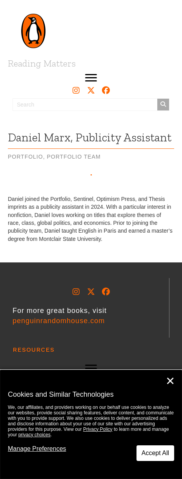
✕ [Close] (170, 381)
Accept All (155, 453)
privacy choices (34, 434)
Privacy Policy (98, 429)
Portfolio (25, 157)
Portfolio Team (73, 157)
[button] (91, 78)
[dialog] (91, 424)
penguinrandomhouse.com (59, 321)
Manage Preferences (37, 448)
